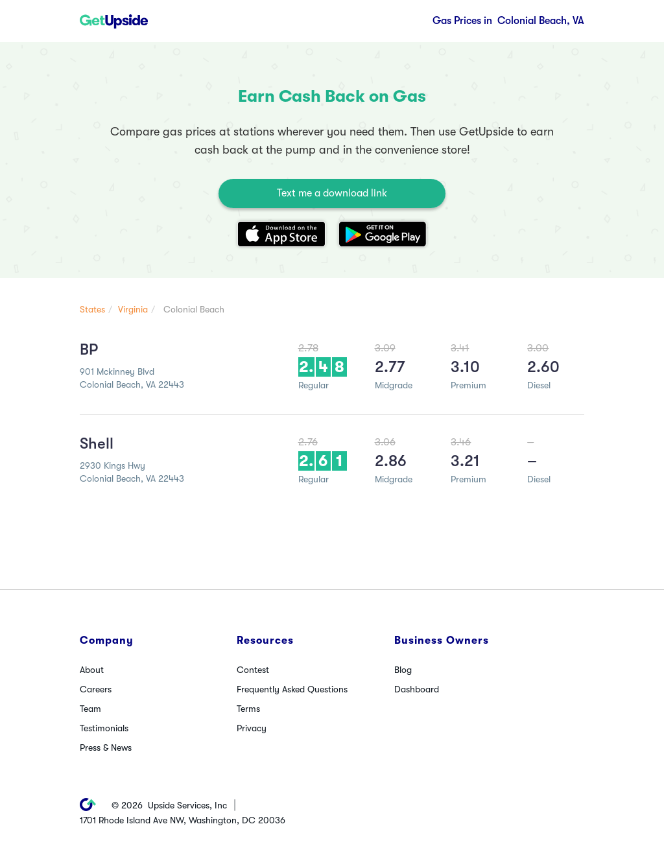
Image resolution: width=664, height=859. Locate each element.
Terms (248, 708)
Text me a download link (332, 193)
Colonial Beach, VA (508, 21)
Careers (96, 689)
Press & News (106, 747)
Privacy (252, 728)
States (92, 309)
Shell (96, 443)
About (92, 670)
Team (90, 708)
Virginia (133, 309)
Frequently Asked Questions (292, 689)
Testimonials (104, 728)
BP (89, 349)
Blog (403, 670)
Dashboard (416, 689)
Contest (253, 670)
